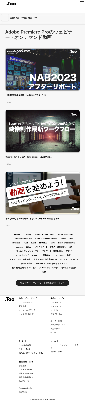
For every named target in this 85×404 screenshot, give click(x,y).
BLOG (53, 332)
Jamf (25, 243)
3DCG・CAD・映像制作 (20, 259)
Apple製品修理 (25, 345)
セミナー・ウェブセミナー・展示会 (64, 346)
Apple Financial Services (46, 239)
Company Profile (25, 388)
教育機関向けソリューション (24, 268)
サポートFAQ (24, 349)
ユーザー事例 (56, 321)
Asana (63, 239)
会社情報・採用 (26, 361)
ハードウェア (56, 302)
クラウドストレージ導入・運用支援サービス (53, 247)
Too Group (23, 392)
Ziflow (29, 247)
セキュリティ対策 (68, 268)
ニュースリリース (26, 369)
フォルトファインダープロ (27, 251)
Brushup (16, 243)
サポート (23, 341)
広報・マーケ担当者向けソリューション (50, 259)
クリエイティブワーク (48, 268)
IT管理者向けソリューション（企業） (56, 255)
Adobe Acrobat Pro (23, 239)
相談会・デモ (56, 351)
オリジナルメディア (27, 310)
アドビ (68, 251)
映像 (44, 272)
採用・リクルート (26, 373)
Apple (34, 255)
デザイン (74, 259)
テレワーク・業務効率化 (52, 251)
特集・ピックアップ (28, 298)
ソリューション (25, 302)
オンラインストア (26, 314)
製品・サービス (57, 298)
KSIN (33, 243)
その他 (28, 234)
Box (71, 239)
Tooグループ (24, 381)
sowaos (19, 247)
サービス (54, 310)
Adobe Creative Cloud (44, 234)
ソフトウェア (56, 306)
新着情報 (22, 306)
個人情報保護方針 (26, 377)
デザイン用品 (56, 314)
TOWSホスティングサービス (31, 353)
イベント (55, 341)
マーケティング (22, 255)
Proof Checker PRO (66, 243)
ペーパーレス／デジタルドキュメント (51, 264)
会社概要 (22, 366)
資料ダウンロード (58, 325)
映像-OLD (18, 234)
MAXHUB (43, 243)
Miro (53, 243)
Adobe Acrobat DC (66, 234)
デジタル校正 (26, 264)
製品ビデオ (55, 329)
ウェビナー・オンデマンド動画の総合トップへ (42, 283)
